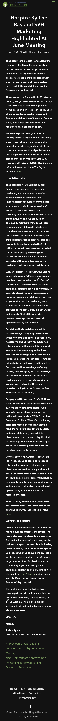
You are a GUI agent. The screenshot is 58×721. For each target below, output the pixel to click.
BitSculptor (33, 716)
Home (13, 689)
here (18, 171)
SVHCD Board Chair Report (36, 51)
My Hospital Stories (33, 689)
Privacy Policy (27, 698)
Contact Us (35, 693)
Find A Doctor (28, 573)
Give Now (19, 693)
